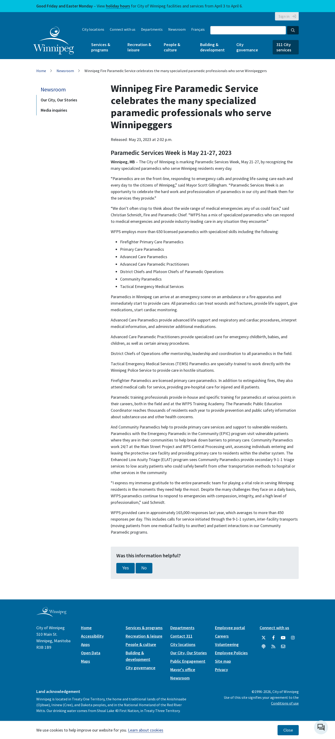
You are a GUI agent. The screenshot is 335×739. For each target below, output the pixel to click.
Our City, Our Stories (59, 100)
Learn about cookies (145, 730)
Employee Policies (231, 652)
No (144, 568)
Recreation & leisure (139, 47)
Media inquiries (54, 110)
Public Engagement (187, 661)
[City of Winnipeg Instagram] (293, 638)
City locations (93, 29)
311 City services (283, 47)
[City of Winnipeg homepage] (51, 615)
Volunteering (227, 644)
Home (41, 70)
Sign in (284, 16)
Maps (85, 661)
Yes (125, 568)
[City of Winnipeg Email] (283, 647)
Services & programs (100, 47)
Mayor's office (182, 669)
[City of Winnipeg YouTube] (283, 638)
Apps (85, 644)
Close (288, 730)
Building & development (212, 47)
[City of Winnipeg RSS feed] (273, 647)
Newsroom (177, 29)
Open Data (90, 652)
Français (198, 29)
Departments (152, 29)
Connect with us (122, 29)
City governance (247, 47)
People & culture (172, 47)
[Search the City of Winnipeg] (248, 30)
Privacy (221, 669)
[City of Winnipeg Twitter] (264, 638)
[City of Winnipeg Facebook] (273, 638)
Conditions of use (285, 703)
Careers (222, 636)
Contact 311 (181, 636)
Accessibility (92, 636)
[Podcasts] (264, 647)
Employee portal (230, 627)
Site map (223, 661)
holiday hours (118, 6)
